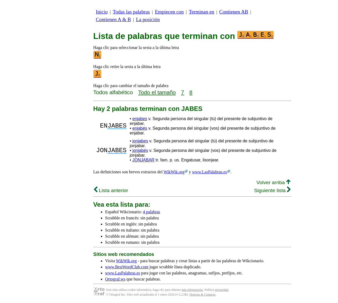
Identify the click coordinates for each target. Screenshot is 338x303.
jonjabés (140, 150)
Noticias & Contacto (202, 294)
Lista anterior (111, 190)
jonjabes (140, 141)
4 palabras (151, 212)
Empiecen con (169, 12)
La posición (148, 19)
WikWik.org (173, 172)
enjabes (139, 118)
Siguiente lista (272, 190)
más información (192, 290)
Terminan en (201, 12)
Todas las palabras (131, 12)
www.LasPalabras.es (209, 172)
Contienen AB (233, 12)
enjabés (139, 128)
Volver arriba (273, 182)
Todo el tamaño (157, 92)
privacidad (221, 290)
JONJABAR (143, 160)
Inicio (102, 12)
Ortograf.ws (115, 279)
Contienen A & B (113, 19)
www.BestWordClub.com (126, 267)
